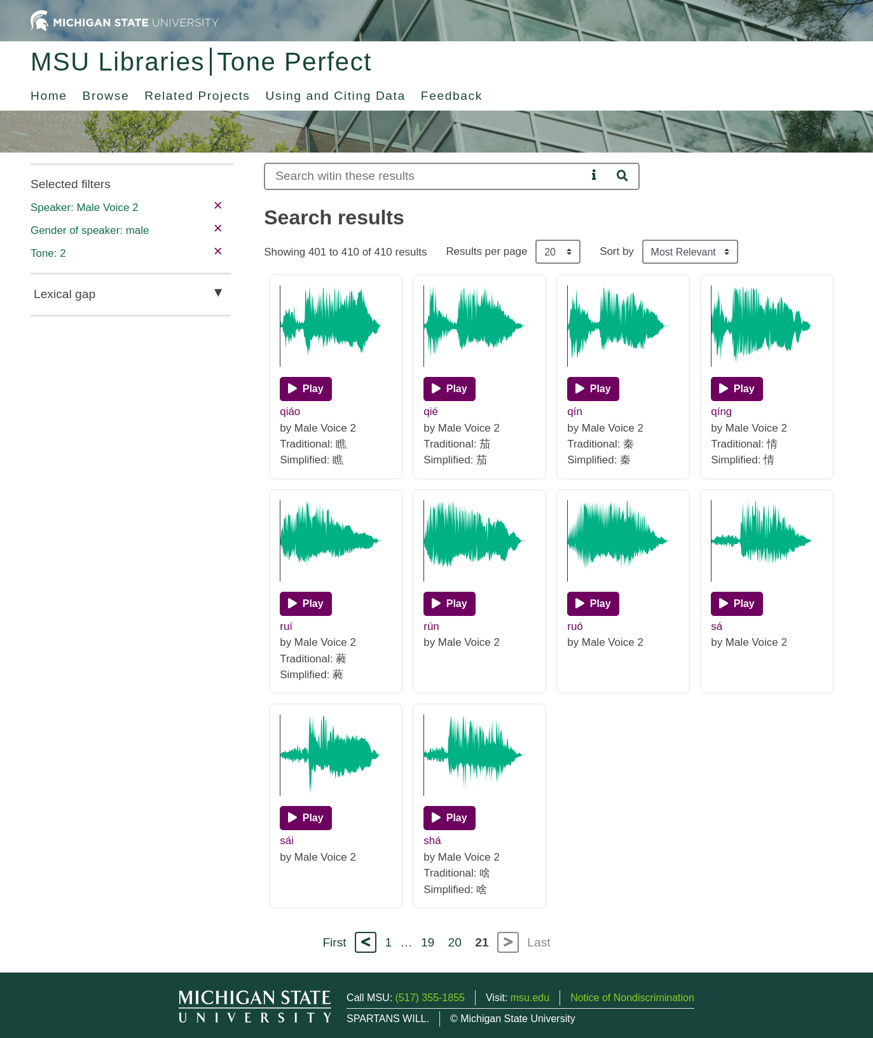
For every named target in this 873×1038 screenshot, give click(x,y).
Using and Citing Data (336, 95)
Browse (106, 95)
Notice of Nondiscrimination (632, 997)
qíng (721, 412)
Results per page (486, 251)
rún (431, 626)
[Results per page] (558, 252)
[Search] (425, 176)
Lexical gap (64, 294)
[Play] (305, 389)
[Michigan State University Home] (125, 20)
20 (455, 942)
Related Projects (197, 95)
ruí (286, 626)
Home (49, 95)
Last (538, 942)
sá (716, 626)
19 (427, 942)
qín (574, 412)
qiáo (290, 412)
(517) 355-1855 (430, 997)
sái (287, 841)
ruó (574, 626)
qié (430, 412)
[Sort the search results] (690, 252)
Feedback (452, 95)
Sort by (617, 251)
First (334, 942)
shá (432, 841)
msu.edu (530, 997)
